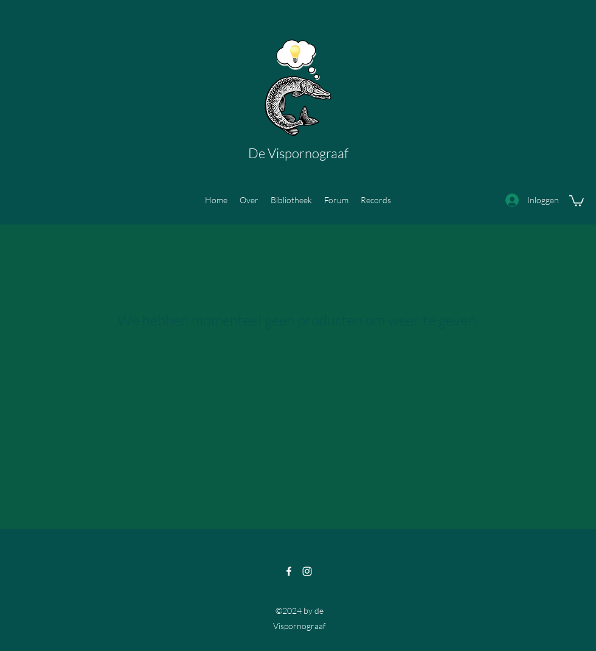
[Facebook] (289, 571)
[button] (576, 200)
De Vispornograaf (298, 153)
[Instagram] (307, 571)
